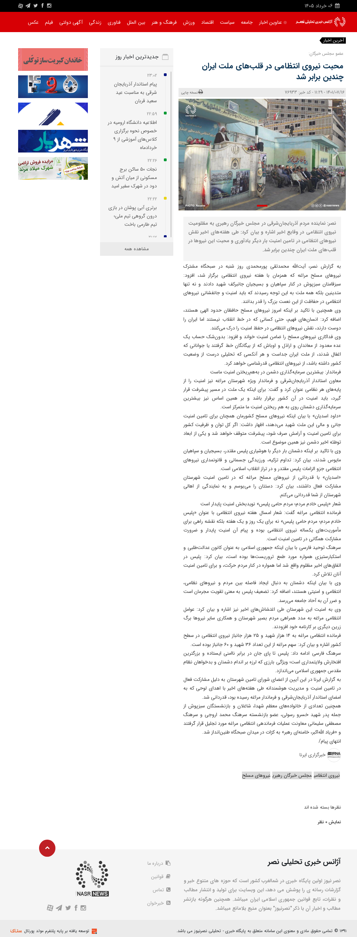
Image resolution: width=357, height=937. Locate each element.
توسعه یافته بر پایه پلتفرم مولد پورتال (56, 931)
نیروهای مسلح (256, 775)
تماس (161, 890)
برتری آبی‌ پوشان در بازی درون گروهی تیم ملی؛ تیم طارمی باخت (132, 216)
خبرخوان (158, 903)
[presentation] (333, 153)
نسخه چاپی (192, 92)
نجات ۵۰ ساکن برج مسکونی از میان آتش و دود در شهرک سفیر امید (134, 177)
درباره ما (158, 863)
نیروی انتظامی (327, 775)
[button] (262, 205)
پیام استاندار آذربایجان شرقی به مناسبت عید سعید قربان (135, 92)
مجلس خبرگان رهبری (292, 775)
